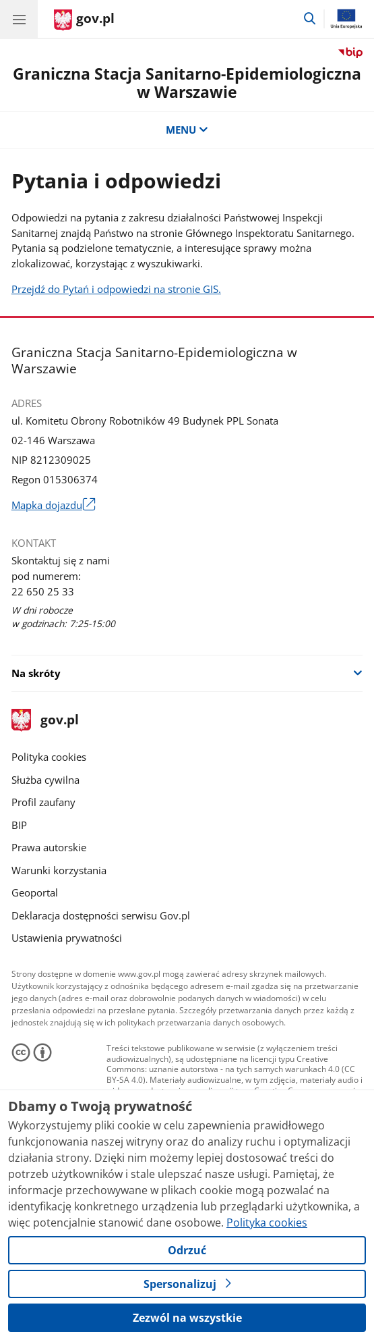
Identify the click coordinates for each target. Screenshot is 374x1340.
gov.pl (45, 720)
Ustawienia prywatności (66, 937)
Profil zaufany (43, 802)
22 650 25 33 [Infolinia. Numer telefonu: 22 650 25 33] (42, 591)
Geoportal (34, 892)
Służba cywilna (45, 779)
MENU (187, 129)
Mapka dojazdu (53, 505)
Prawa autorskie (48, 847)
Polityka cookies (48, 756)
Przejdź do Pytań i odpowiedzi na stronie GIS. (116, 289)
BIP (19, 825)
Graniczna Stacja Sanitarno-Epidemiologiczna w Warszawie (187, 83)
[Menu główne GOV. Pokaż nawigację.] (19, 19)
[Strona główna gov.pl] (84, 20)
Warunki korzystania (58, 870)
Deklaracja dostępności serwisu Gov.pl (100, 915)
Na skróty (36, 673)
